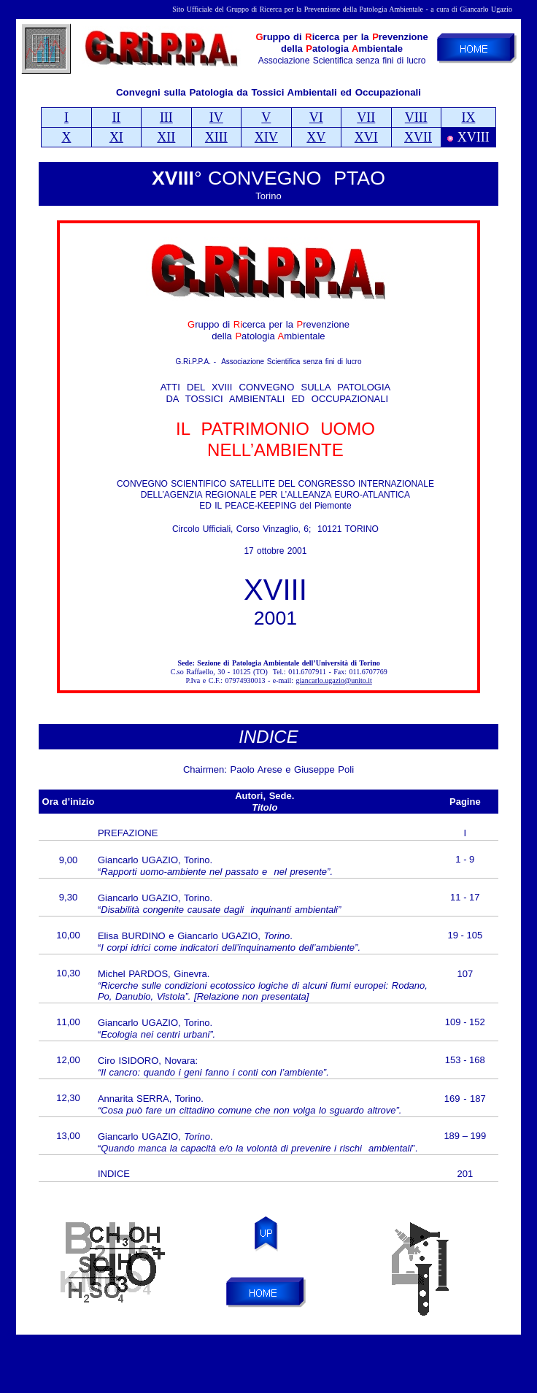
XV (315, 137)
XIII (216, 137)
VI (316, 117)
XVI (366, 137)
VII (366, 117)
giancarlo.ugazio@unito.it (334, 680)
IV (216, 117)
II (116, 117)
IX (468, 117)
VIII (416, 117)
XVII (418, 137)
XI (116, 137)
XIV (266, 137)
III (166, 117)
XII (166, 137)
